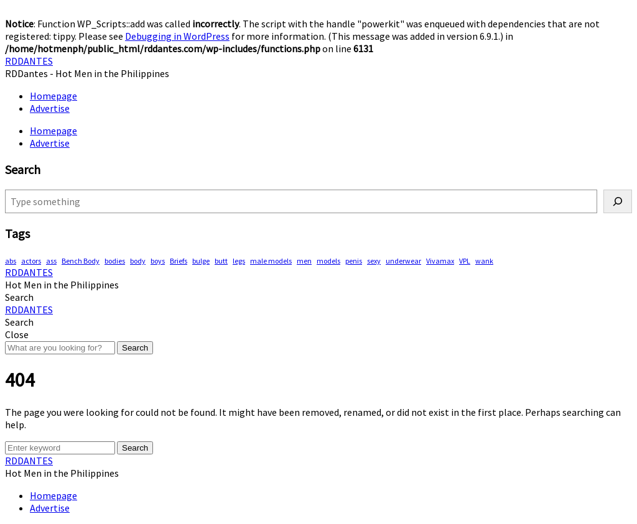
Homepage (53, 96)
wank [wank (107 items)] (484, 260)
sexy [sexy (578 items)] (374, 260)
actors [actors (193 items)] (31, 260)
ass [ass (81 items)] (51, 260)
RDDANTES (29, 61)
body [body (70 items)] (138, 260)
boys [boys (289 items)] (158, 260)
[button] (19, 297)
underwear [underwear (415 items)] (403, 260)
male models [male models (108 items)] (271, 260)
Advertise (50, 108)
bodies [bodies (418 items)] (115, 260)
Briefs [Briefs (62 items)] (178, 260)
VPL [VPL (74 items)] (464, 260)
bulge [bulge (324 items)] (201, 260)
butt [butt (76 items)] (221, 260)
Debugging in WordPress (177, 36)
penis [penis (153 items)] (353, 260)
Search (135, 347)
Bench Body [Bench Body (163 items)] (81, 260)
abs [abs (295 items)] (10, 260)
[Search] (617, 201)
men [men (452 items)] (304, 260)
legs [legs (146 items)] (239, 260)
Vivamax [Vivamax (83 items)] (440, 260)
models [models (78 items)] (328, 260)
